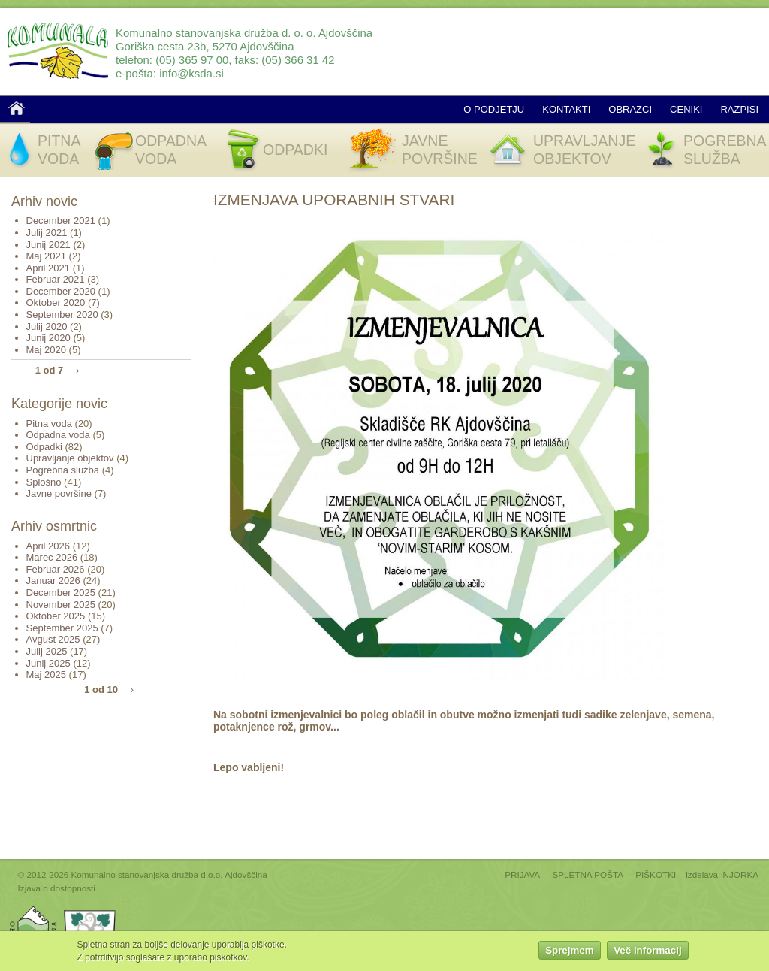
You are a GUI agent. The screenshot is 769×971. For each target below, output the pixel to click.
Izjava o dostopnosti (56, 888)
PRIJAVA (522, 874)
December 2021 (61, 220)
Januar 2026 (53, 580)
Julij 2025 (47, 651)
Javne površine (59, 493)
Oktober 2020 (56, 302)
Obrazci (630, 109)
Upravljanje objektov (70, 458)
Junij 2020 (48, 337)
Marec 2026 (52, 557)
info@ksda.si (191, 73)
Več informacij (647, 952)
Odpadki (44, 446)
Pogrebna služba (63, 470)
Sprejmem (569, 952)
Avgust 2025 (53, 639)
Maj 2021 (46, 256)
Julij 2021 (47, 232)
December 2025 (61, 592)
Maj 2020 (46, 349)
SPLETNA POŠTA (587, 874)
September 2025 (62, 628)
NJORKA (740, 874)
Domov (16, 108)
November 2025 (61, 604)
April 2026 (48, 546)
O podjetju (493, 109)
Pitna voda (49, 423)
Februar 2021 (55, 279)
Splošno (44, 482)
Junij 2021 (48, 244)
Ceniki (686, 109)
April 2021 (48, 268)
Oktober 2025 (56, 616)
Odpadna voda (58, 434)
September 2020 (62, 314)
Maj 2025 (46, 674)
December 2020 (61, 291)
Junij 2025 (48, 663)
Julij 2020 (47, 326)
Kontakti (566, 109)
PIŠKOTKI (655, 874)
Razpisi (739, 109)
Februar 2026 (55, 569)
